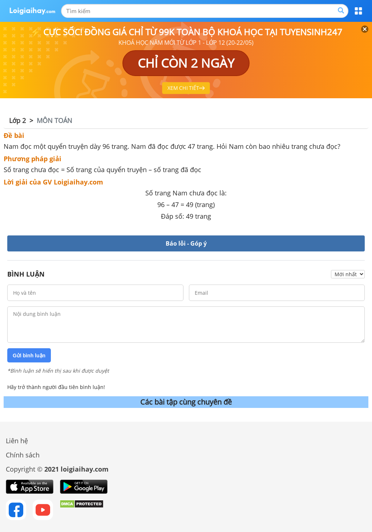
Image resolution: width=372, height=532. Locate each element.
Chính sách (23, 454)
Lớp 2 (17, 120)
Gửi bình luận (29, 355)
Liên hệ (17, 440)
